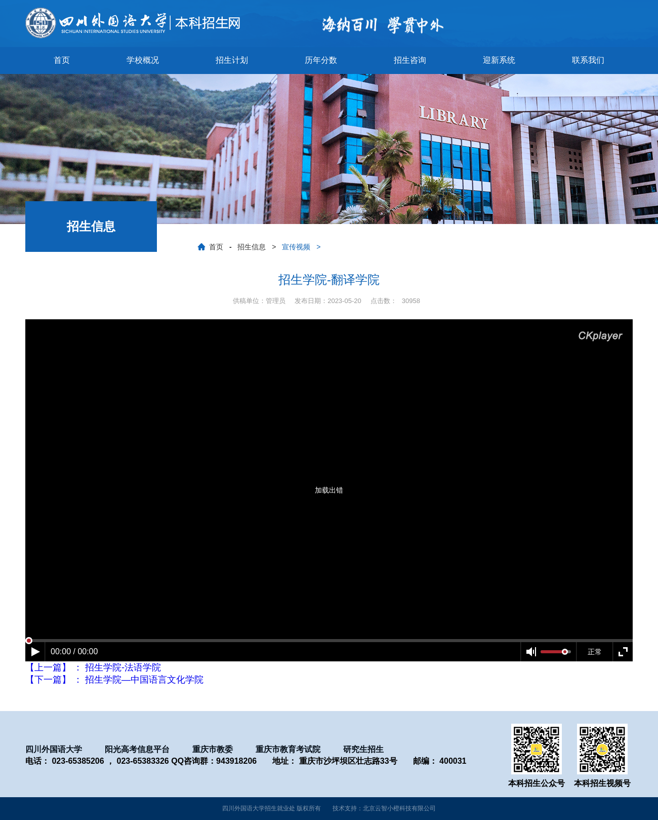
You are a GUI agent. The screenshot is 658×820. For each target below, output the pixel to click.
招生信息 (251, 247)
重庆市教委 (212, 749)
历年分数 (321, 60)
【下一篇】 (114, 680)
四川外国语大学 (53, 749)
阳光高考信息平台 (137, 749)
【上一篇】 (93, 667)
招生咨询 (410, 60)
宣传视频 (296, 247)
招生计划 (232, 60)
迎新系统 (499, 60)
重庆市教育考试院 (288, 749)
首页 (62, 60)
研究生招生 (363, 749)
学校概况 (143, 60)
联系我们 (588, 60)
